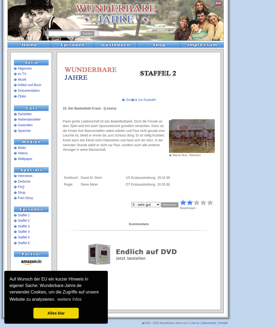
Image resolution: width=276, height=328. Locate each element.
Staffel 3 (24, 226)
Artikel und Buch (29, 85)
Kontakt (223, 323)
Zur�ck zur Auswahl (141, 100)
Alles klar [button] (56, 313)
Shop (21, 192)
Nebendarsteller (29, 119)
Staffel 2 (24, 221)
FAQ (21, 187)
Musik (22, 79)
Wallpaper (25, 159)
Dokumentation (29, 91)
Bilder (22, 148)
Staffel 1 (24, 215)
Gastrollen (25, 125)
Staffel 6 (24, 243)
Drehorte (24, 181)
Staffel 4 (24, 232)
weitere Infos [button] (69, 299)
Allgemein (25, 68)
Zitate (22, 96)
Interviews (25, 176)
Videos (22, 153)
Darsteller (25, 114)
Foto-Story (25, 198)
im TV (22, 74)
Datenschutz (208, 323)
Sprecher (24, 131)
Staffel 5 (24, 237)
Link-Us (194, 323)
